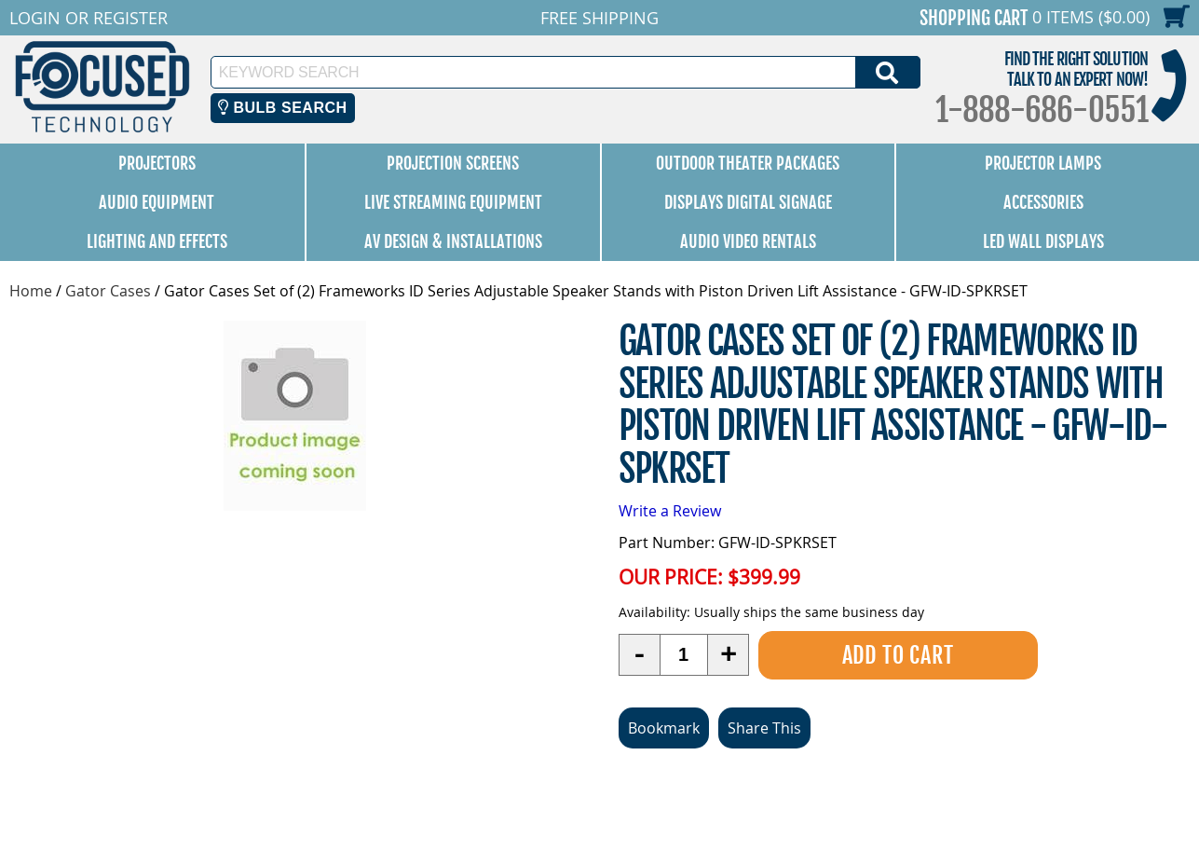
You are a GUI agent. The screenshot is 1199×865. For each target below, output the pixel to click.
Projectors (157, 163)
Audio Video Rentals (748, 241)
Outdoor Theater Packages (747, 163)
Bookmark (664, 728)
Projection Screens (453, 163)
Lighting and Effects (157, 241)
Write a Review (670, 511)
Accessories (1043, 202)
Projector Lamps (1043, 163)
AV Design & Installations (453, 241)
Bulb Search (282, 108)
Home (30, 291)
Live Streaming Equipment (453, 202)
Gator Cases (108, 291)
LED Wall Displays (1043, 241)
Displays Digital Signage (748, 202)
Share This (764, 728)
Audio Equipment (156, 202)
